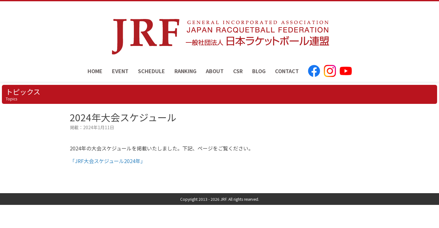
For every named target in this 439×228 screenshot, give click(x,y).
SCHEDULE (151, 71)
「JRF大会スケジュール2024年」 (108, 161)
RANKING (185, 71)
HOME (95, 71)
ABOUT (215, 71)
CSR (238, 71)
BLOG (258, 71)
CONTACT (287, 71)
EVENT (120, 71)
